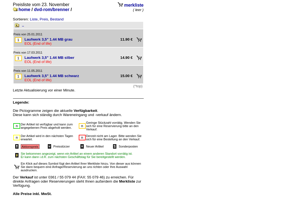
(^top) (138, 86)
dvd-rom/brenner (51, 9)
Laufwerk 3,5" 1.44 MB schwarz (52, 76)
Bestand (57, 19)
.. (23, 25)
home (24, 9)
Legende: (21, 102)
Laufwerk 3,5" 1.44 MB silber (49, 58)
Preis (44, 19)
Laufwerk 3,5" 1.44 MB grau (49, 39)
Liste (34, 19)
